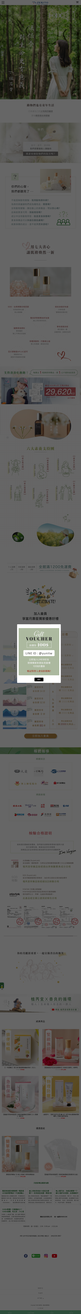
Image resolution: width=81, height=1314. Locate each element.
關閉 (38, 679)
